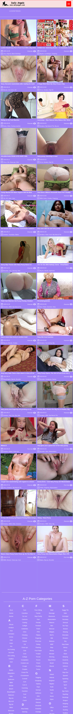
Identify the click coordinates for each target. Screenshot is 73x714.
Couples (24, 492)
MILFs (52, 458)
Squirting (65, 517)
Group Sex (38, 544)
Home (38, 580)
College (24, 480)
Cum (24, 505)
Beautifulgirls (7, 379)
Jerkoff (38, 634)
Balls (11, 499)
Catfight (24, 449)
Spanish (65, 499)
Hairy (9, 198)
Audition (11, 482)
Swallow (65, 536)
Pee (51, 579)
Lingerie (38, 682)
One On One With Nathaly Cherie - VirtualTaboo (52, 265)
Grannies (49, 307)
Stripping (65, 527)
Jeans (38, 631)
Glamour (38, 522)
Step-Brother (11, 565)
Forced (38, 480)
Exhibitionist (24, 602)
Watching (65, 640)
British (11, 562)
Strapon (65, 523)
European (25, 599)
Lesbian (38, 675)
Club (24, 474)
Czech (25, 523)
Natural (52, 500)
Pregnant (52, 601)
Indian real (37, 705)
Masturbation (52, 442)
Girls (17, 162)
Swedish (65, 539)
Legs (38, 672)
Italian (38, 620)
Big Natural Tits (49, 126)
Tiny (65, 569)
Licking (38, 679)
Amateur (46, 90)
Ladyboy (38, 660)
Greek (38, 541)
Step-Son (65, 495)
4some (11, 439)
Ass (41, 307)
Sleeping (65, 480)
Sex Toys (65, 449)
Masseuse (52, 439)
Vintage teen (65, 702)
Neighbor (52, 504)
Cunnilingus (47, 53)
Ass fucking (48, 343)
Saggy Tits (65, 433)
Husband (38, 599)
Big (53, 343)
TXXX (69, 268)
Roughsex (52, 640)
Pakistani (52, 561)
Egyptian (24, 587)
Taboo (65, 550)
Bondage (11, 549)
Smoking (65, 486)
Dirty (19, 270)
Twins (65, 600)
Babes (17, 234)
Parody (52, 573)
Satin (65, 436)
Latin (38, 666)
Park (51, 570)
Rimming (51, 631)
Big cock (11, 524)
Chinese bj (24, 705)
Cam (10, 270)
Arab (11, 463)
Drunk (25, 572)
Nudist (52, 513)
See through (51, 702)
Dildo (8, 126)
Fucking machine (15, 126)
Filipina (38, 458)
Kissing (38, 642)
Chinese (24, 461)
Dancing (14, 270)
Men (51, 449)
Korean (38, 649)
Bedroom (11, 518)
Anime (11, 460)
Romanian (52, 637)
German (38, 513)
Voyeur (65, 632)
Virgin (65, 629)
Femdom (38, 449)
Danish (25, 538)
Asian (47, 234)
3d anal (9, 702)
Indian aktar (37, 702)
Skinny (65, 470)
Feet (38, 442)
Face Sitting (38, 433)
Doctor (25, 557)
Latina (38, 669)
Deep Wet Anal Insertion (45, 337)
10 (19, 11)
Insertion (38, 613)
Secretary (65, 442)
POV (51, 598)
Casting (24, 446)
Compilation (24, 483)
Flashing (38, 470)
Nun (51, 516)
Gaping (54, 379)
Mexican (51, 452)
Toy (65, 588)
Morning (51, 480)
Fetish (44, 307)
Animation (11, 457)
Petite (52, 585)
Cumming (25, 511)
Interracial (38, 617)
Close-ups (12, 162)
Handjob (38, 562)
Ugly (65, 608)
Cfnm (24, 455)
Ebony (25, 583)
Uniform (65, 612)
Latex (38, 663)
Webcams (65, 647)
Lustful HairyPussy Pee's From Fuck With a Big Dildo (18, 48)
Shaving (65, 455)
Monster (51, 477)
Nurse (52, 519)
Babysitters (11, 496)
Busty (5, 126)
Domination (24, 566)
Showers (65, 461)
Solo (65, 492)
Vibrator (65, 623)
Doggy (25, 560)
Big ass (57, 126)
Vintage (65, 626)
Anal (11, 454)
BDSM (11, 509)
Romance (52, 634)
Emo (24, 590)
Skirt (65, 474)
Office (52, 530)
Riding (52, 628)
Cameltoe (25, 436)
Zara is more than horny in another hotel (14, 337)
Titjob (65, 572)
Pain (51, 554)
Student (65, 530)
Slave (65, 477)
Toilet (65, 578)
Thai (65, 566)
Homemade (38, 583)
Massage (52, 436)
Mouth (52, 486)
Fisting (38, 467)
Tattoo (65, 553)
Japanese (38, 628)
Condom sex (25, 486)
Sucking (65, 533)
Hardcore (38, 565)
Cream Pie (24, 495)
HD (15, 90)
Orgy (51, 543)
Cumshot (24, 514)
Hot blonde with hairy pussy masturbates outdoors (17, 228)
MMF (51, 467)
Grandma (38, 532)
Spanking (65, 502)
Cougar (24, 489)
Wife (65, 659)
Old (52, 534)
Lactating (38, 657)
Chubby (49, 198)
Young (65, 670)
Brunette (5, 270)
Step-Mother (52, 483)
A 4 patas (10, 713)
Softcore (65, 489)
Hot (38, 590)
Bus (11, 577)
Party (51, 576)
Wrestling (65, 662)
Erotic (12, 90)
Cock (24, 477)
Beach (11, 512)
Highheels (52, 270)
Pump (51, 610)
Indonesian (38, 610)
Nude (51, 510)
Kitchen (38, 645)
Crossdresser (25, 499)
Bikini (11, 530)
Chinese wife (25, 711)
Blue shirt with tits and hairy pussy (48, 228)
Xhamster (31, 51)
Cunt (24, 517)
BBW (41, 198)
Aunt (50, 234)
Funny (38, 492)
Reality (52, 622)
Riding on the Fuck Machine (10, 120)
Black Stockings (16, 53)
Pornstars (52, 595)
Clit (9, 90)
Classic (24, 464)
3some (11, 436)
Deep (24, 544)
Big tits (9, 53)
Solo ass (50, 711)
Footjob (38, 477)
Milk (51, 461)
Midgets (51, 455)
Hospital (38, 587)
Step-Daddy (24, 532)
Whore (65, 656)
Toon (65, 582)
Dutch (24, 575)
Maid (51, 433)
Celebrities (24, 452)
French (38, 483)
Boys (11, 555)
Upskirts (65, 615)
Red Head (52, 625)
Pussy (52, 613)
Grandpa (38, 535)
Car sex (24, 439)
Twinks (65, 597)
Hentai (38, 571)
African (11, 447)
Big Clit (51, 90)
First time (38, 464)
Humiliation (38, 596)
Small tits (65, 483)
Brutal (11, 571)
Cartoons (24, 442)
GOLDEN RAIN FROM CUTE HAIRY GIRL (14, 156)
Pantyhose (52, 567)
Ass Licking (11, 479)
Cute (24, 520)
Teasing (65, 560)
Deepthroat (24, 547)
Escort (25, 596)
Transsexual (65, 591)
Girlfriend (38, 516)
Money (52, 474)
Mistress (51, 464)
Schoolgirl (65, 439)
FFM (38, 455)
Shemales (65, 458)
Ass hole (11, 476)
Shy (65, 464)
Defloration (24, 550)
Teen (65, 563)
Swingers (65, 542)
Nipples (51, 507)
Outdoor (51, 546)
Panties (51, 564)
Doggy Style (24, 563)
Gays (38, 510)
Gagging (38, 500)
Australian (12, 234)
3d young (10, 705)
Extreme (24, 605)
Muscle (52, 489)
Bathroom (11, 502)
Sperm (65, 505)
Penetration (51, 582)
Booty (11, 552)
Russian (51, 644)
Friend (38, 486)
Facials (38, 436)
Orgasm (51, 540)
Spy (65, 511)
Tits (65, 575)
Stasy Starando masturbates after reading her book (18, 84)
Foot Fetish (38, 474)
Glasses (38, 525)
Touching (65, 585)
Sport (65, 508)
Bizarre (11, 537)
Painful (52, 557)
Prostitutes (52, 604)
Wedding (65, 650)
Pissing (52, 592)
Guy (38, 547)
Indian (38, 607)
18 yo (4, 53)
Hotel (38, 593)
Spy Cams (65, 514)
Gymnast (38, 550)
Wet (65, 653)
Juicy (13, 198)
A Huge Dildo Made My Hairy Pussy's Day (51, 84)
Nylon (52, 522)
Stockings (65, 520)
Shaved (65, 452)
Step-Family (38, 439)
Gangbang (48, 379)
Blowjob (11, 546)
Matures (51, 446)
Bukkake (11, 574)
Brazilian (11, 559)
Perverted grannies (43, 301)
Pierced (51, 589)
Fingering (54, 53)
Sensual (65, 446)
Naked (52, 497)
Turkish (65, 594)
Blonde (5, 90)
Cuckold (24, 502)
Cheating (24, 458)
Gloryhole (38, 529)
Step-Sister (65, 467)
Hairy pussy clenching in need (47, 156)
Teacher (65, 557)
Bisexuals (11, 534)
